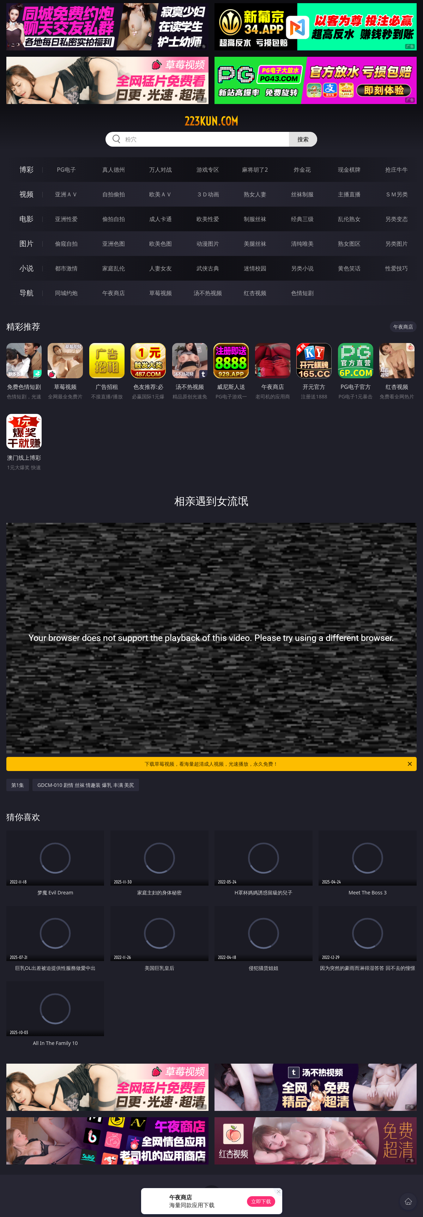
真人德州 (113, 169)
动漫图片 (208, 243)
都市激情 (66, 268)
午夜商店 (113, 293)
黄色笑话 (349, 268)
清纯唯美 (302, 243)
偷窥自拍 (66, 243)
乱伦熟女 (349, 219)
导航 (26, 293)
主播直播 (349, 194)
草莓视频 (160, 293)
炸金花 (302, 169)
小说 (26, 268)
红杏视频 (255, 293)
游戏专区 (208, 169)
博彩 (26, 169)
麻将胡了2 (255, 169)
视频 (26, 194)
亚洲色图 (113, 243)
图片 (26, 243)
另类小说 (302, 268)
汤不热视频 (208, 293)
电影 (26, 219)
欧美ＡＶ (160, 194)
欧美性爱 (208, 219)
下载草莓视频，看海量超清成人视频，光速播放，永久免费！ (279, 764)
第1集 (17, 785)
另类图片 (396, 243)
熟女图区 (349, 243)
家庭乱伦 (113, 268)
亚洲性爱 (66, 219)
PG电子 (66, 169)
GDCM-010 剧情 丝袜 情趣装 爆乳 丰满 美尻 (85, 785)
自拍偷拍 (113, 194)
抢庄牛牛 (396, 169)
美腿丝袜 (255, 243)
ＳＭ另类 (396, 194)
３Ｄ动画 (208, 194)
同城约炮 (66, 293)
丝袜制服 (302, 194)
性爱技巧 (396, 268)
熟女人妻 (255, 194)
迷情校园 (255, 268)
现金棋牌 (349, 169)
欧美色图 (160, 243)
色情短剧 (302, 293)
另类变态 (396, 219)
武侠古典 (208, 268)
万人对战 (160, 169)
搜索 (303, 139)
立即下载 (261, 1201)
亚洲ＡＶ (66, 194)
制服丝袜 (255, 219)
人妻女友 (160, 268)
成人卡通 (160, 219)
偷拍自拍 (113, 219)
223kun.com (211, 121)
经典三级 (302, 219)
